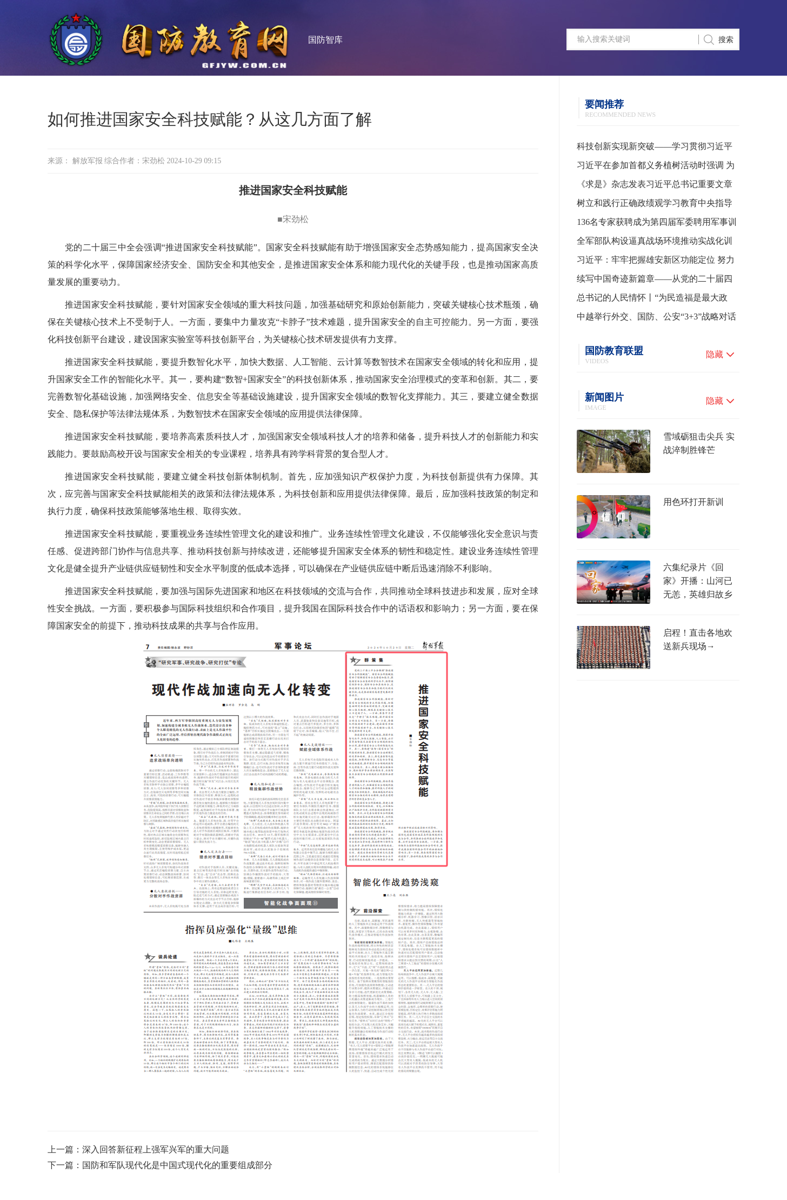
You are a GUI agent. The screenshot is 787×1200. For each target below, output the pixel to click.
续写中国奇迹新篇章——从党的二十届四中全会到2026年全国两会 (654, 281)
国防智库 (325, 39)
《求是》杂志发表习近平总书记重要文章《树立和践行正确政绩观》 (654, 186)
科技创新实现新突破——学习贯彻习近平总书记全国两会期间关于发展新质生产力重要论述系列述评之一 (654, 149)
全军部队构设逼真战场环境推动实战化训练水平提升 (654, 243)
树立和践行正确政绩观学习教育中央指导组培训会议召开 (654, 205)
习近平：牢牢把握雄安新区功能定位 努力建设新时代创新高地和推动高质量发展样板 (656, 262)
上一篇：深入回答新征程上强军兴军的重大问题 (138, 1149)
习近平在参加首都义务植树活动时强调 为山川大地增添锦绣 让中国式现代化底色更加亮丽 (656, 168)
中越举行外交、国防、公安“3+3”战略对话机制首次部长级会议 (656, 319)
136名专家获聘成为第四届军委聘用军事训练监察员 (657, 224)
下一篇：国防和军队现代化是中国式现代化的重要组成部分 (160, 1165)
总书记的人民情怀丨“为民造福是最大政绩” (652, 300)
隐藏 (714, 354)
